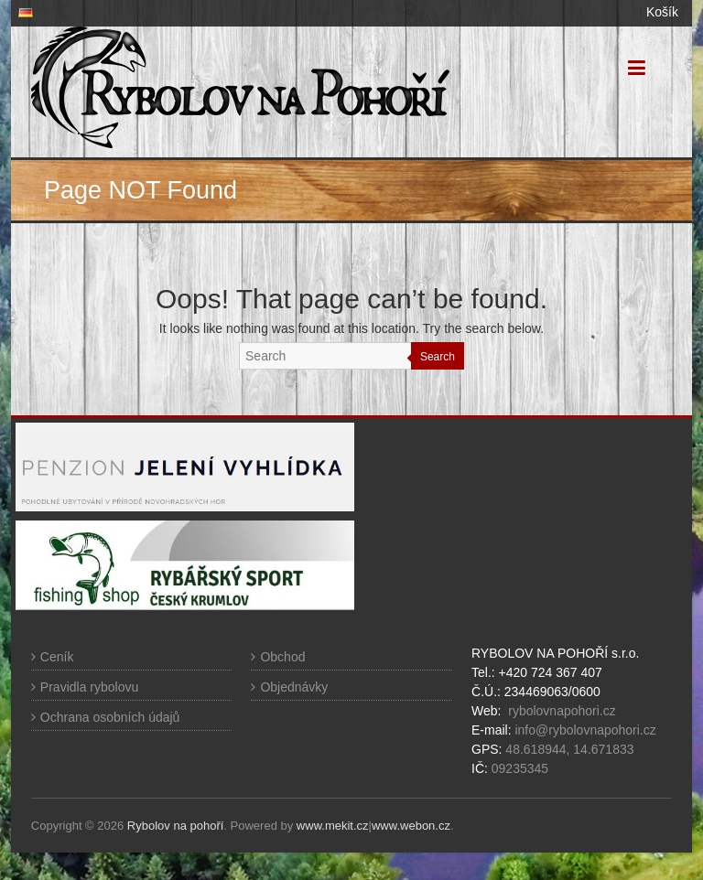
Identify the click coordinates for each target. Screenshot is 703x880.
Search (437, 356)
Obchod (282, 656)
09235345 (520, 768)
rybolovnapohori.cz (562, 710)
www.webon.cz (411, 825)
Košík (662, 12)
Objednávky (294, 687)
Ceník (57, 656)
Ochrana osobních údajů (110, 717)
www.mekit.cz (333, 825)
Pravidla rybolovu (89, 687)
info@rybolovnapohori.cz (584, 730)
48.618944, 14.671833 (567, 749)
